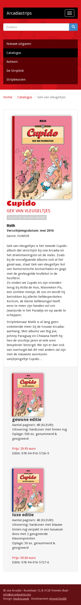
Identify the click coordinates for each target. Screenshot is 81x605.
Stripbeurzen (15, 79)
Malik (11, 225)
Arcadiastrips (19, 13)
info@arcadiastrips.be (17, 594)
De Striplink (15, 71)
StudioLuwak (21, 598)
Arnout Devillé (58, 598)
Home (7, 97)
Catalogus (13, 53)
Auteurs (12, 62)
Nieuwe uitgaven (18, 44)
